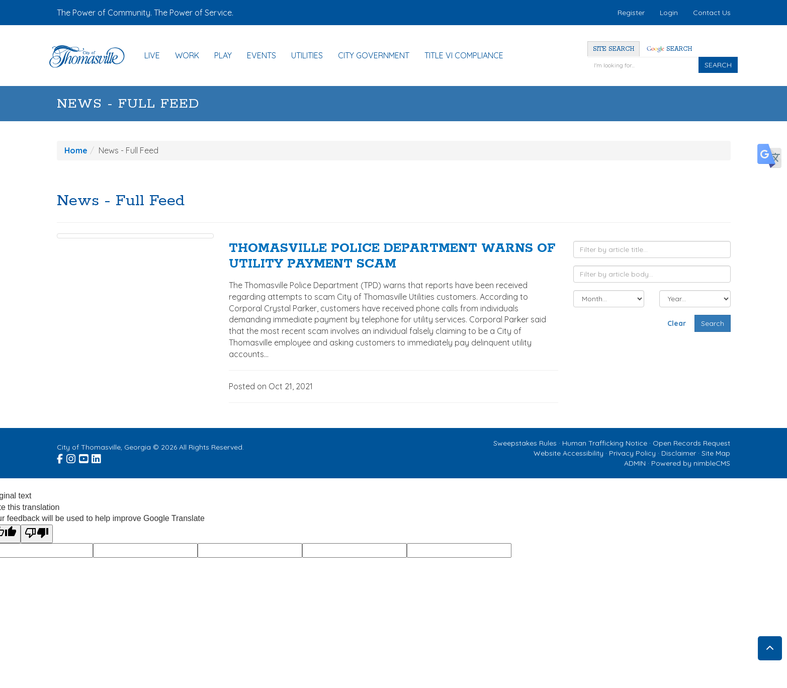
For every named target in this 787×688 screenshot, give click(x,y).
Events (261, 55)
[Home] (92, 56)
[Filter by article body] (652, 274)
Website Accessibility (568, 453)
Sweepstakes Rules (525, 443)
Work (187, 55)
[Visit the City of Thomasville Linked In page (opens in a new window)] (97, 457)
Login (669, 12)
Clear (676, 323)
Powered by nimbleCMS (690, 463)
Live (152, 55)
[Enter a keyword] (642, 64)
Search (669, 49)
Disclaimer (678, 453)
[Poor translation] (37, 534)
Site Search (613, 49)
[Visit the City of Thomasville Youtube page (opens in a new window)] (84, 457)
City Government (373, 55)
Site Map (716, 453)
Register (631, 12)
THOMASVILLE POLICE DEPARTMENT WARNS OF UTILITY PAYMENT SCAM (392, 256)
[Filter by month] (608, 298)
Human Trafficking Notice (604, 443)
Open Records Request (691, 443)
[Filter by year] (694, 298)
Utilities (307, 55)
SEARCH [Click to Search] (718, 64)
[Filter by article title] (652, 249)
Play (223, 55)
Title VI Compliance (463, 55)
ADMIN (635, 463)
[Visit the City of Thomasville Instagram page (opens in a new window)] (71, 457)
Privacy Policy (632, 453)
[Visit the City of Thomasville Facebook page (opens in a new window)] (60, 457)
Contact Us (712, 12)
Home (76, 150)
